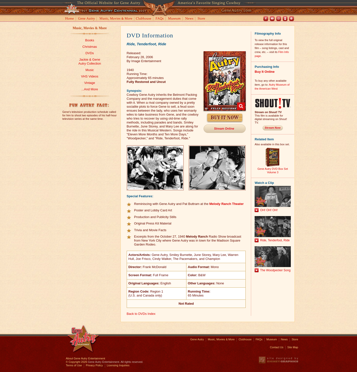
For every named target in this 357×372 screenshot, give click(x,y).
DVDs (90, 53)
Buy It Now (225, 118)
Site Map (292, 347)
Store (202, 19)
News (189, 19)
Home (69, 19)
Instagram (278, 18)
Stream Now (273, 127)
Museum (175, 19)
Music (90, 70)
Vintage (89, 83)
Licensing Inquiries (118, 365)
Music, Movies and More (116, 19)
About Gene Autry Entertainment (85, 358)
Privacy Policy (94, 365)
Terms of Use (74, 365)
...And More (89, 89)
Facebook (265, 18)
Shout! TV (285, 18)
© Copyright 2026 (76, 361)
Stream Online (224, 128)
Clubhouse (143, 19)
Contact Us (276, 347)
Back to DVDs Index (141, 314)
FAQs (160, 19)
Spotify (291, 18)
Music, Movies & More (90, 28)
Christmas (89, 47)
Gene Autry (87, 19)
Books (89, 40)
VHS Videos (89, 76)
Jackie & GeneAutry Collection (89, 61)
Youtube (272, 18)
